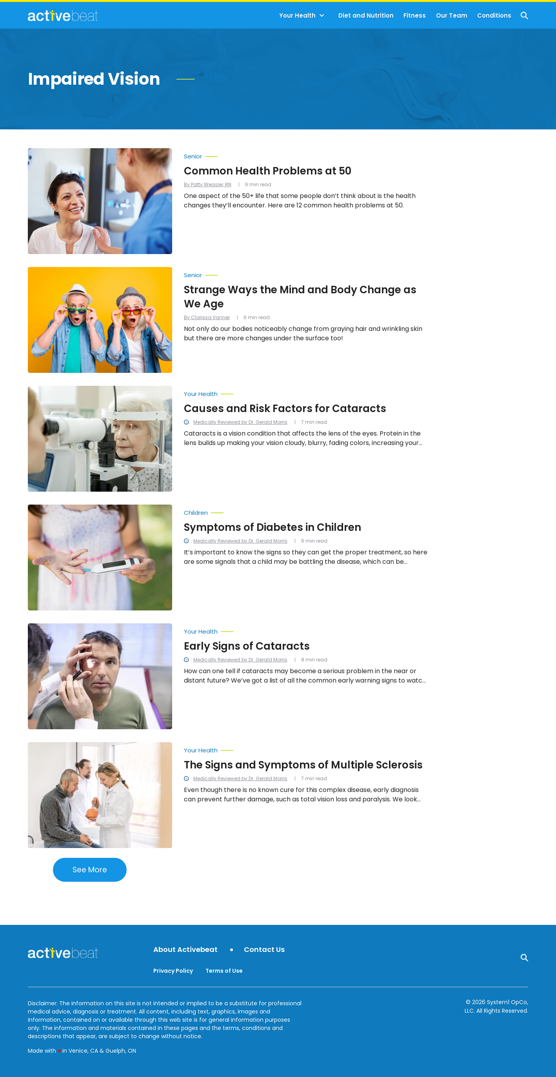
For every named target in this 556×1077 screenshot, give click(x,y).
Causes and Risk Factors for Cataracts (285, 408)
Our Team (451, 15)
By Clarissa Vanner (207, 317)
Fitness (414, 15)
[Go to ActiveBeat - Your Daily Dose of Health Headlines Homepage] (63, 15)
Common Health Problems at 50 (267, 171)
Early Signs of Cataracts (247, 646)
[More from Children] (306, 511)
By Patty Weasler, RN (207, 184)
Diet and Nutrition (366, 15)
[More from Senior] (306, 154)
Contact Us (264, 950)
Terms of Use (224, 971)
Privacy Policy (173, 971)
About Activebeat (185, 950)
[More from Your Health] (306, 392)
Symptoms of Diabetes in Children (272, 527)
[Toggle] (322, 16)
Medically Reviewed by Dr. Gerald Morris (240, 422)
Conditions (494, 15)
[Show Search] (524, 15)
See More (90, 870)
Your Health (297, 15)
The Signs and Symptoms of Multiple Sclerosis (303, 765)
